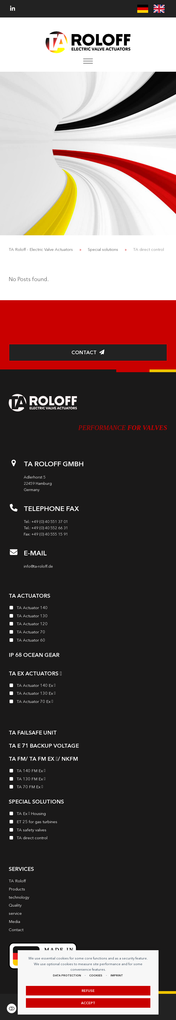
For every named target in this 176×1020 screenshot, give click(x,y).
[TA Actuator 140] (88, 608)
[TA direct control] (88, 839)
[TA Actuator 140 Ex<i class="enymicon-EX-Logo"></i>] (88, 686)
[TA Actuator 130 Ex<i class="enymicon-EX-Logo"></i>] (88, 694)
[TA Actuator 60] (88, 641)
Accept (88, 1003)
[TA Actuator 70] (88, 633)
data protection (67, 975)
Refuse (88, 991)
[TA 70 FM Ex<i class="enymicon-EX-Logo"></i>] (88, 788)
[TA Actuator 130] (88, 617)
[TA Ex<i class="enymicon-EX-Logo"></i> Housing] (88, 814)
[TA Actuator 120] (88, 625)
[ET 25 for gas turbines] (88, 823)
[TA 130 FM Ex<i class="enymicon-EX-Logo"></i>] (88, 780)
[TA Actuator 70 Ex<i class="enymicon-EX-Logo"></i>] (88, 702)
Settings (11, 1008)
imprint (117, 975)
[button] (88, 61)
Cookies (95, 975)
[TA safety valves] (88, 831)
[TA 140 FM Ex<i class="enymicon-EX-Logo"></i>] (88, 772)
